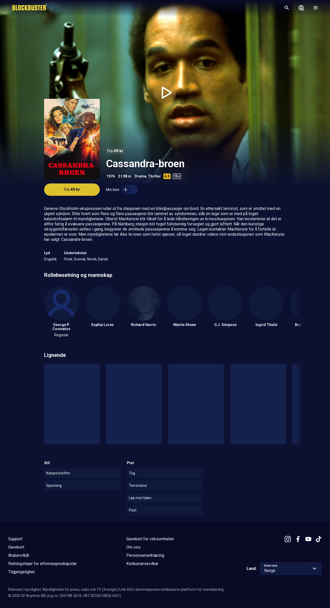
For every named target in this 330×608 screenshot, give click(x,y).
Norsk (91, 259)
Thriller (154, 176)
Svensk (80, 259)
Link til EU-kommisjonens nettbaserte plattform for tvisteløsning (171, 589)
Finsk (68, 259)
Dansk (103, 259)
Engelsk (50, 259)
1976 (110, 176)
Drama (140, 176)
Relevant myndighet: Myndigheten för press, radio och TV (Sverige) (62, 589)
